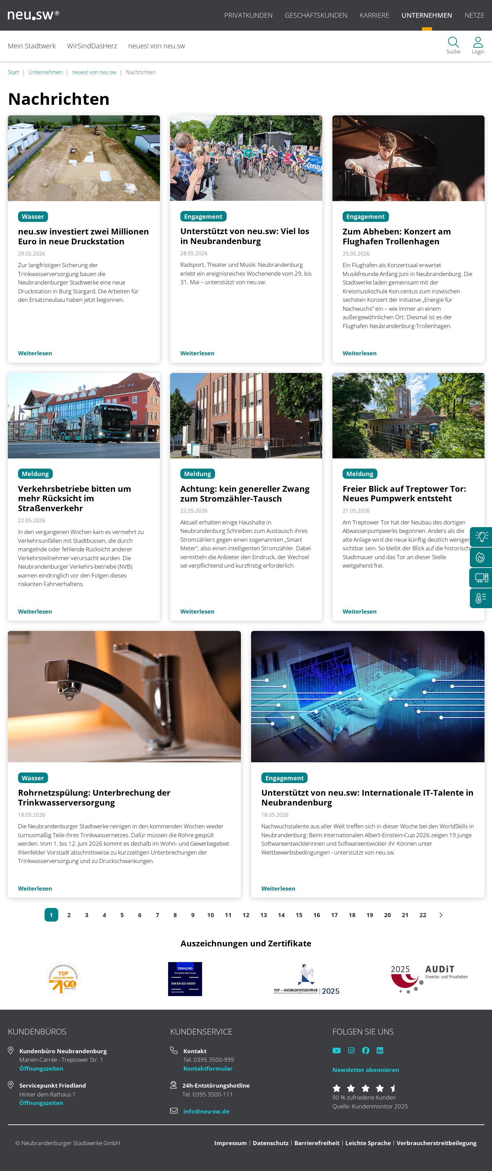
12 (246, 915)
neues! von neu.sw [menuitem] (157, 45)
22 (423, 915)
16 (316, 915)
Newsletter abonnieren (365, 1070)
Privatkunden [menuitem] (248, 15)
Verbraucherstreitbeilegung (437, 1143)
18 (352, 915)
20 (387, 915)
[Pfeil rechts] (440, 915)
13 (263, 915)
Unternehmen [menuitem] (426, 15)
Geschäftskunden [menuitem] (316, 15)
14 (281, 915)
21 (405, 915)
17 (334, 915)
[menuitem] (453, 46)
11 (228, 915)
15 (299, 915)
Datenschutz (271, 1143)
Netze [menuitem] (475, 15)
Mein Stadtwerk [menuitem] (32, 45)
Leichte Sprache (368, 1143)
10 (210, 915)
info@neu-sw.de (206, 1111)
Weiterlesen (35, 353)
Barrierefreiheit (317, 1143)
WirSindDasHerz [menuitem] (92, 45)
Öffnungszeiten (41, 1068)
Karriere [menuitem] (374, 15)
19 (369, 915)
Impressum (230, 1143)
